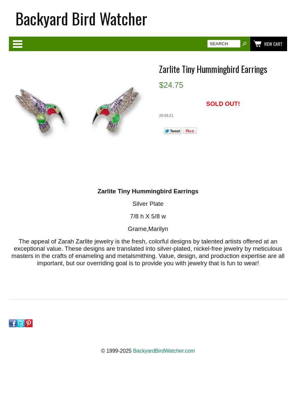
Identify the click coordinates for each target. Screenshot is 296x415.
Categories (17, 44)
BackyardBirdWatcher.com (164, 351)
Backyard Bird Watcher (81, 18)
